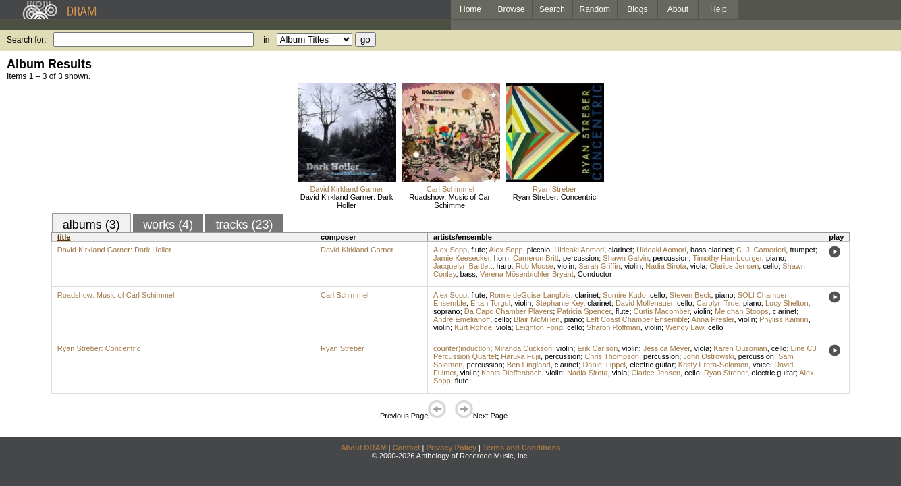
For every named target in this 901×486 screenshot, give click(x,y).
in (266, 40)
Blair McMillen (536, 319)
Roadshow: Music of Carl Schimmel (450, 201)
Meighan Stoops (742, 311)
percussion (581, 258)
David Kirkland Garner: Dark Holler (346, 201)
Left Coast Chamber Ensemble (637, 319)
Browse (511, 9)
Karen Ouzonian (740, 348)
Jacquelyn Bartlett (462, 266)
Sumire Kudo (624, 295)
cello (770, 266)
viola (698, 266)
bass (468, 274)
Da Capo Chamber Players (508, 311)
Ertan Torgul (490, 303)
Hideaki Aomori (579, 250)
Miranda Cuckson (523, 348)
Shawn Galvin (626, 258)
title (64, 237)
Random (595, 9)
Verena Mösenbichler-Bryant (527, 274)
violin (565, 266)
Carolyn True (718, 303)
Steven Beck (690, 295)
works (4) (168, 225)
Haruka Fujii (521, 356)
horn (501, 258)
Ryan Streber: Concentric (555, 197)
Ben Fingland (529, 364)
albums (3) (91, 225)
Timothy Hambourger (726, 258)
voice (761, 364)
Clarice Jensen (734, 266)
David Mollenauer (644, 303)
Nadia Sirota (665, 266)
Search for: (27, 40)
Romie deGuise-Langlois (529, 295)
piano (775, 258)
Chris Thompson (611, 356)
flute (478, 250)
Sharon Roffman (613, 327)
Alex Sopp (450, 250)
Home (470, 9)
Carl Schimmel (451, 189)
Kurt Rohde (473, 327)
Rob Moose (534, 266)
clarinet (620, 250)
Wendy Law (684, 327)
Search (552, 9)
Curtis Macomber (662, 311)
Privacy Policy (451, 447)
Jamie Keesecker (461, 258)
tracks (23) (244, 225)
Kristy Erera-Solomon (713, 364)
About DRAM (364, 447)
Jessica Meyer (666, 348)
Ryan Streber (554, 189)
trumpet (802, 250)
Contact (406, 447)
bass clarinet (711, 250)
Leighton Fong (539, 327)
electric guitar (652, 364)
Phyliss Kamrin (784, 319)
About (677, 9)
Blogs (637, 9)
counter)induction (461, 348)
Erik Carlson (597, 348)
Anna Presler (713, 319)
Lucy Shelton (787, 303)
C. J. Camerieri (761, 250)
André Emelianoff (461, 319)
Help (718, 9)
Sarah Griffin (599, 266)
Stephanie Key (559, 303)
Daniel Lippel (604, 364)
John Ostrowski (708, 356)
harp (504, 266)
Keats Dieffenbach (511, 373)
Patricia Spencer (584, 311)
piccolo (538, 250)
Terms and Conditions (521, 447)
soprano (446, 311)
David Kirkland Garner (346, 189)
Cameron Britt (536, 258)
